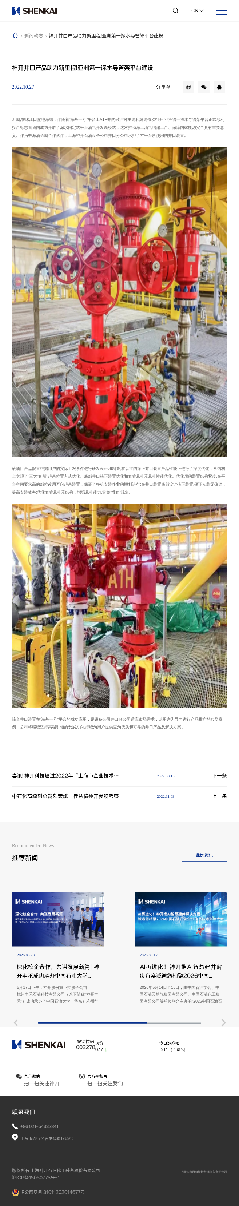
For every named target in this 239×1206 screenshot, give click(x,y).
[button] (15, 1070)
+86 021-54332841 (39, 1126)
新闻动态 (34, 36)
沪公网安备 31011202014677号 (48, 1192)
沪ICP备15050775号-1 (36, 1177)
